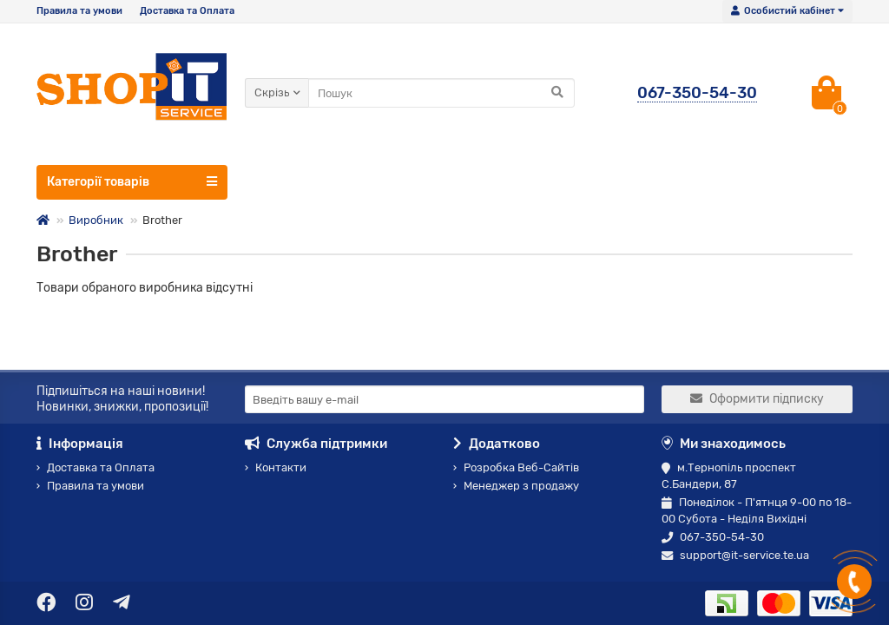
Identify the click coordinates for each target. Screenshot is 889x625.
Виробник (96, 220)
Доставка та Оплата (187, 10)
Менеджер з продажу (516, 485)
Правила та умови (79, 10)
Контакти (275, 467)
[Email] (444, 399)
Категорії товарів (132, 181)
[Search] (441, 93)
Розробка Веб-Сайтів (516, 467)
